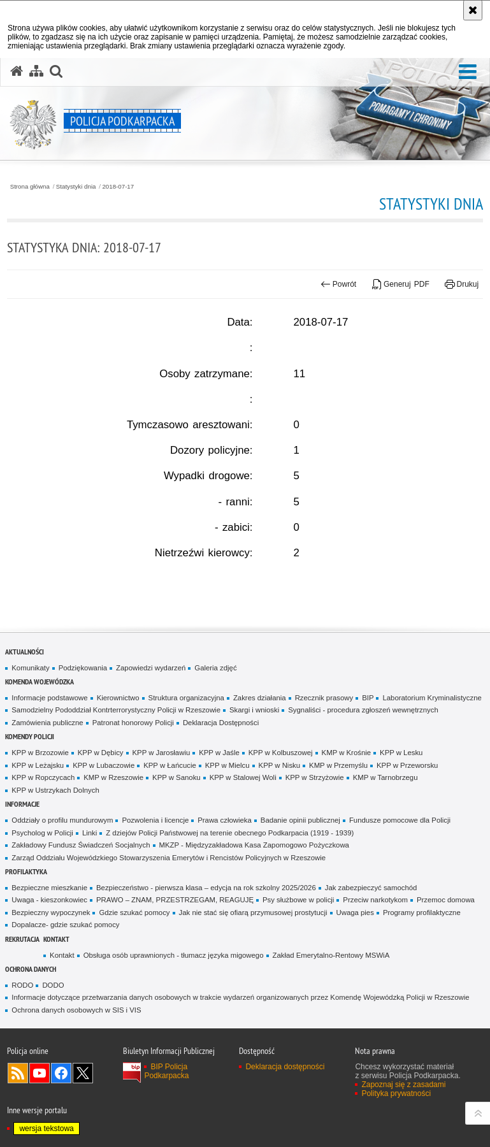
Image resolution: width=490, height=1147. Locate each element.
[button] (468, 72)
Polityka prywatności (396, 1093)
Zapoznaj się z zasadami (403, 1084)
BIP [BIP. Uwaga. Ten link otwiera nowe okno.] (367, 698)
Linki (89, 833)
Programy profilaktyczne (422, 912)
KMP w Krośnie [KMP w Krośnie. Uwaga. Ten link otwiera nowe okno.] (346, 752)
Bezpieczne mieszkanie (49, 887)
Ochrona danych (30, 969)
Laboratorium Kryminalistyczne (431, 698)
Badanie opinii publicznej (300, 820)
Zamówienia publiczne (47, 722)
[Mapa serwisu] (36, 71)
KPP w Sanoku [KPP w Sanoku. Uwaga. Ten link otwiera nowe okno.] (176, 777)
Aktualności (24, 651)
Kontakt (56, 939)
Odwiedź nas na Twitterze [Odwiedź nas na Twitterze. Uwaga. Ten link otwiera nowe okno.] (83, 1073)
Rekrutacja (22, 939)
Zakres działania (259, 698)
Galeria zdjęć (215, 668)
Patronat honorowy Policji (133, 722)
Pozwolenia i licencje (155, 820)
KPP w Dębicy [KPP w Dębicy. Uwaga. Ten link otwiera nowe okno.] (101, 752)
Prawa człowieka (225, 820)
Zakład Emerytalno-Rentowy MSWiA (331, 955)
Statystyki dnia (76, 187)
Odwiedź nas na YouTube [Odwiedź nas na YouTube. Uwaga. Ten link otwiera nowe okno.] (39, 1073)
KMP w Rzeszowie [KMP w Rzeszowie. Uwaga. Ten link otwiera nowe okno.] (113, 777)
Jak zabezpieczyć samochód (371, 887)
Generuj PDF (400, 284)
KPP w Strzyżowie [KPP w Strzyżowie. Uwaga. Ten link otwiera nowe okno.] (314, 777)
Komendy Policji (29, 736)
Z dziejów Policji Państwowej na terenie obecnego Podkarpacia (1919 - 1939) (230, 833)
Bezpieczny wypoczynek (50, 912)
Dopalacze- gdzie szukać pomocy (65, 924)
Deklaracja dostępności (284, 1066)
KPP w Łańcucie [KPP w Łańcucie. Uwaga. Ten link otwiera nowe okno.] (169, 765)
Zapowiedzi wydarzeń (150, 668)
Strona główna (30, 187)
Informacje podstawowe (49, 698)
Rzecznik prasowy (324, 698)
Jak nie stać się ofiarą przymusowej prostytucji (253, 912)
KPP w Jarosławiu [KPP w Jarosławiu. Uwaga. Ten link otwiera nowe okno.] (162, 752)
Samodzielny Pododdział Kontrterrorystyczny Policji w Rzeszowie (115, 710)
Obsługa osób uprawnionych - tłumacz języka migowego (173, 955)
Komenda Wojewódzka (39, 681)
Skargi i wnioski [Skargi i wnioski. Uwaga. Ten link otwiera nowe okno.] (254, 710)
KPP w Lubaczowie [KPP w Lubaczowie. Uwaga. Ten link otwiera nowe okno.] (103, 765)
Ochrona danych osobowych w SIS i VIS (76, 1010)
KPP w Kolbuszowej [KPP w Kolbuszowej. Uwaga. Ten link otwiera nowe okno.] (281, 752)
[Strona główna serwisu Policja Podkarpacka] (16, 71)
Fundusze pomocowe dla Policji (399, 820)
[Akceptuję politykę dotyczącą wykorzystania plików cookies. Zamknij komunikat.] (472, 10)
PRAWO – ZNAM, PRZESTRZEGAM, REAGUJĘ (175, 900)
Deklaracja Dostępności (221, 722)
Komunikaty (30, 668)
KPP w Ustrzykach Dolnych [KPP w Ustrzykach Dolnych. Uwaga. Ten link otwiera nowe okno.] (55, 790)
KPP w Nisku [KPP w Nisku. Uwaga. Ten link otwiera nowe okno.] (279, 765)
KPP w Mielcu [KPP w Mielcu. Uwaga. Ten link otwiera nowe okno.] (227, 765)
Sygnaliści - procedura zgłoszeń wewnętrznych (363, 710)
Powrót (338, 284)
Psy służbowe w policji (298, 900)
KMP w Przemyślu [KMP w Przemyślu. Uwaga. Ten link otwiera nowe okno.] (338, 765)
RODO (22, 985)
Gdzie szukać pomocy (134, 912)
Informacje (22, 804)
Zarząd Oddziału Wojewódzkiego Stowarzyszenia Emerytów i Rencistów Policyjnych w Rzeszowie (168, 858)
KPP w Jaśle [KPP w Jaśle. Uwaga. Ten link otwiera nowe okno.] (219, 752)
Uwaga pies (355, 912)
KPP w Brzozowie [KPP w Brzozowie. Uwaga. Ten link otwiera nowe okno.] (39, 752)
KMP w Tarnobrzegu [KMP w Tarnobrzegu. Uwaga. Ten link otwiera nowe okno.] (385, 777)
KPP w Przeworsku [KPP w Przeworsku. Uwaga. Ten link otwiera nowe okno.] (407, 765)
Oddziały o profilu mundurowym (62, 820)
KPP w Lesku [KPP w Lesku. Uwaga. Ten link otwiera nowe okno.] (401, 752)
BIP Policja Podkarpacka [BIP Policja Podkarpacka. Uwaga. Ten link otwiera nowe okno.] (166, 1071)
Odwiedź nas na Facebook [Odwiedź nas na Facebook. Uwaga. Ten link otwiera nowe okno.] (61, 1073)
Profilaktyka (26, 871)
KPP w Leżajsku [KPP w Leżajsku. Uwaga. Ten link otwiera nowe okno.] (37, 765)
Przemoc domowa (446, 900)
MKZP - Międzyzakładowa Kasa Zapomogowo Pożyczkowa (254, 845)
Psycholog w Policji (42, 833)
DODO (53, 985)
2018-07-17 (118, 187)
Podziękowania (83, 668)
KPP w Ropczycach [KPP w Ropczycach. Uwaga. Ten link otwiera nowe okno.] (43, 777)
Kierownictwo (118, 698)
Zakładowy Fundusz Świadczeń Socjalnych (80, 845)
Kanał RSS (18, 1073)
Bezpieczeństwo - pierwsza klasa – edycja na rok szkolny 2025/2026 (206, 887)
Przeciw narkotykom (375, 900)
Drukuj (462, 284)
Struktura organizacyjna (186, 698)
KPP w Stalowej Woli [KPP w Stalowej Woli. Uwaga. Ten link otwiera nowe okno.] (243, 777)
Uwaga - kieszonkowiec (49, 900)
